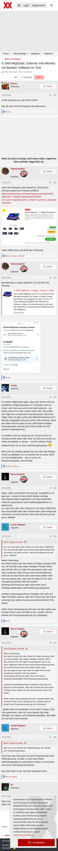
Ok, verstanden (36, 842)
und (12, 466)
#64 (54, 397)
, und (15, 256)
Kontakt (6, 845)
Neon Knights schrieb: (13, 542)
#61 (54, 95)
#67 (54, 643)
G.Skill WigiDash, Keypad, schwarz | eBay (34, 290)
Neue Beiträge (19, 53)
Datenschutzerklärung (23, 835)
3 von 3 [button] (39, 77)
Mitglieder (35, 53)
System (49, 86)
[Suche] (19, 5)
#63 (54, 278)
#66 (54, 536)
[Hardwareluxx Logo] (8, 5)
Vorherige (26, 77)
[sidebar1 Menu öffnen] (51, 5)
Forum (6, 53)
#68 (54, 737)
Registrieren (49, 53)
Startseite (6, 847)
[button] (10, 53)
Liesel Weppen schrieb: (14, 648)
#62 (54, 183)
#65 (54, 488)
